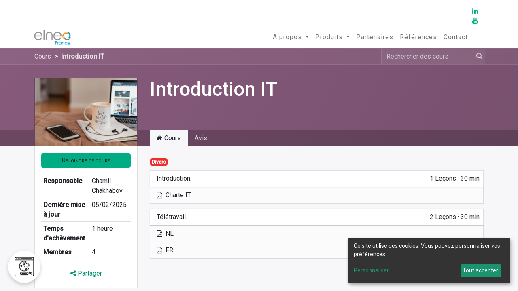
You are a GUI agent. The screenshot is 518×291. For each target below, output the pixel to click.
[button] (86, 160)
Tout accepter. (481, 270)
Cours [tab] (169, 138)
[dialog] (429, 260)
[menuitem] (291, 37)
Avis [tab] (201, 138)
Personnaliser (371, 270)
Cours (42, 56)
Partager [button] (86, 273)
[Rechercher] (478, 56)
